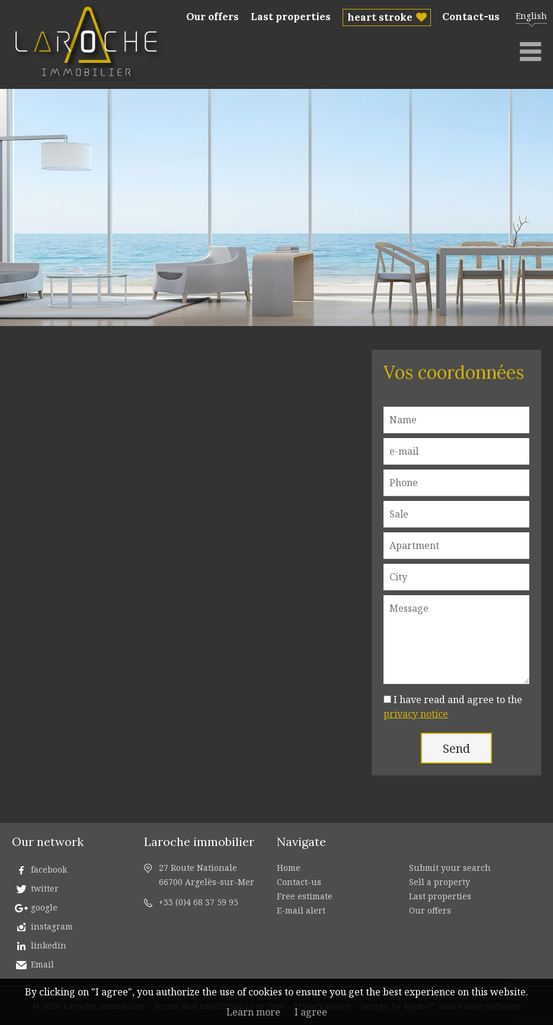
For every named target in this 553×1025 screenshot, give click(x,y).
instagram (52, 926)
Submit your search (450, 867)
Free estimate (305, 896)
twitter (45, 888)
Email (42, 964)
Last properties (291, 16)
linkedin (48, 945)
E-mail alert (301, 910)
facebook (49, 869)
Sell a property (439, 881)
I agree (311, 1011)
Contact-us (471, 16)
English (531, 15)
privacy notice (415, 713)
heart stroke (380, 17)
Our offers (212, 16)
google (44, 907)
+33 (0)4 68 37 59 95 (198, 902)
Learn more (253, 1011)
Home (289, 867)
